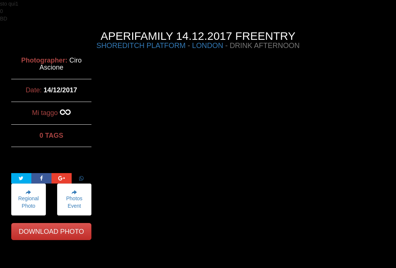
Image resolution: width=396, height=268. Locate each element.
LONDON (207, 45)
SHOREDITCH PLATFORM (140, 45)
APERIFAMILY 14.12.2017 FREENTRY (198, 36)
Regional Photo (28, 199)
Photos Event (74, 199)
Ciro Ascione (61, 64)
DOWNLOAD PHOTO (51, 231)
